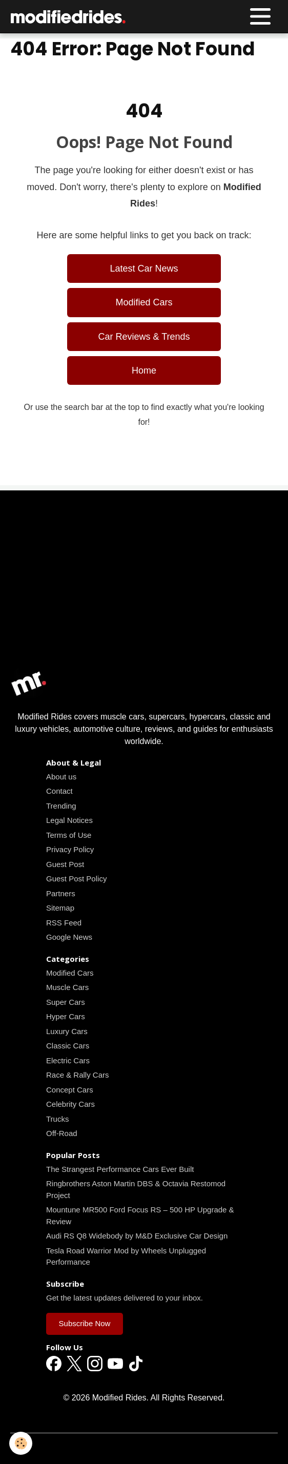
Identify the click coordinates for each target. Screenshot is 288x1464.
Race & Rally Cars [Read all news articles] (77, 1074)
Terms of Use (68, 835)
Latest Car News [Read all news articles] (144, 268)
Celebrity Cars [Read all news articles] (70, 1104)
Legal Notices (69, 820)
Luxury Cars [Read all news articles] (67, 1031)
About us (61, 776)
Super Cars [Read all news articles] (65, 1002)
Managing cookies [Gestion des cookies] (144, 1448)
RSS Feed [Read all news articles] (63, 922)
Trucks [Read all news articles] (57, 1119)
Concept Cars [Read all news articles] (69, 1089)
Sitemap (60, 907)
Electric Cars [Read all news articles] (68, 1060)
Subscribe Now (85, 1323)
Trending (61, 805)
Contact (59, 791)
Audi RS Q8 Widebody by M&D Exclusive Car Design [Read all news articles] (137, 1235)
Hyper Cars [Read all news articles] (65, 1016)
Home (144, 370)
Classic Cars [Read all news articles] (67, 1045)
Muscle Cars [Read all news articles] (67, 987)
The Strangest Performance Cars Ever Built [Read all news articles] (120, 1169)
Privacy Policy (70, 849)
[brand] (71, 16)
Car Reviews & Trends (144, 337)
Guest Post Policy (76, 878)
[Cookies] (20, 1443)
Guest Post (65, 864)
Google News (69, 937)
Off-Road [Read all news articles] (61, 1133)
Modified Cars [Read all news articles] (143, 302)
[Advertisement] (144, 593)
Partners (60, 893)
